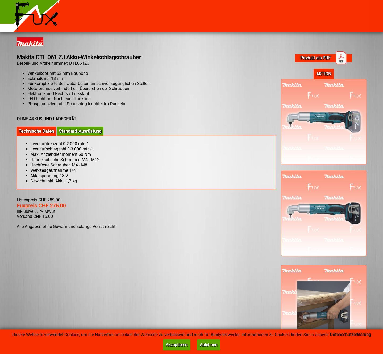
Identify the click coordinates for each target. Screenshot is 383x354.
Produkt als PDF (323, 58)
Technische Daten (36, 131)
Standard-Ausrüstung (80, 131)
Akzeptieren (177, 344)
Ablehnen (208, 344)
